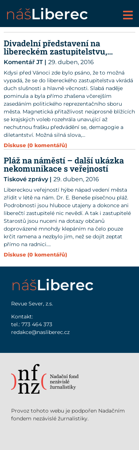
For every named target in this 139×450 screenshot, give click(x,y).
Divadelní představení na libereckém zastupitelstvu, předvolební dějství (55, 51)
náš (47, 14)
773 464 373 (36, 324)
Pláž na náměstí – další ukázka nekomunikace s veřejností (64, 164)
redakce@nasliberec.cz (40, 332)
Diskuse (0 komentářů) (35, 254)
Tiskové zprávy (26, 179)
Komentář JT (23, 62)
